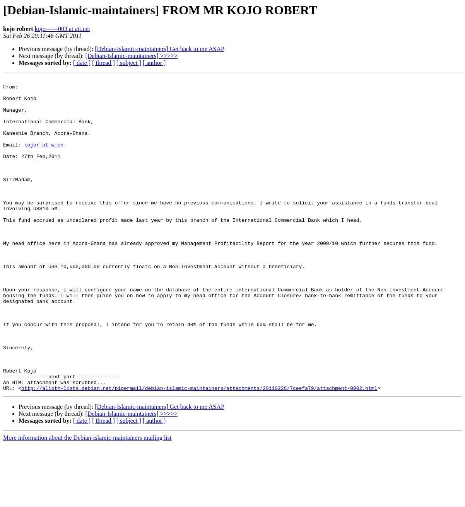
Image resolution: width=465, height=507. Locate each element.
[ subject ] (128, 63)
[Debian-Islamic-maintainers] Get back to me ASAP (159, 49)
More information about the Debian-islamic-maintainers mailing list (87, 500)
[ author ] (154, 63)
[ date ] (82, 63)
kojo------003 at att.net (62, 29)
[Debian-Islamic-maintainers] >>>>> (131, 56)
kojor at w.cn (43, 158)
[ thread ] (103, 63)
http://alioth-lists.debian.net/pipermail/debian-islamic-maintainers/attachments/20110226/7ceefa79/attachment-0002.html (199, 450)
